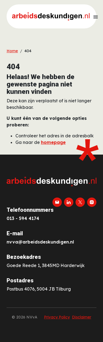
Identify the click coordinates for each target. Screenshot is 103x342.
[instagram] (91, 202)
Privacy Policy (57, 317)
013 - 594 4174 (23, 218)
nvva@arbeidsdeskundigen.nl (40, 242)
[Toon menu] (96, 16)
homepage (53, 142)
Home (12, 50)
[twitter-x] (80, 202)
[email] (57, 202)
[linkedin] (68, 202)
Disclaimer (81, 317)
